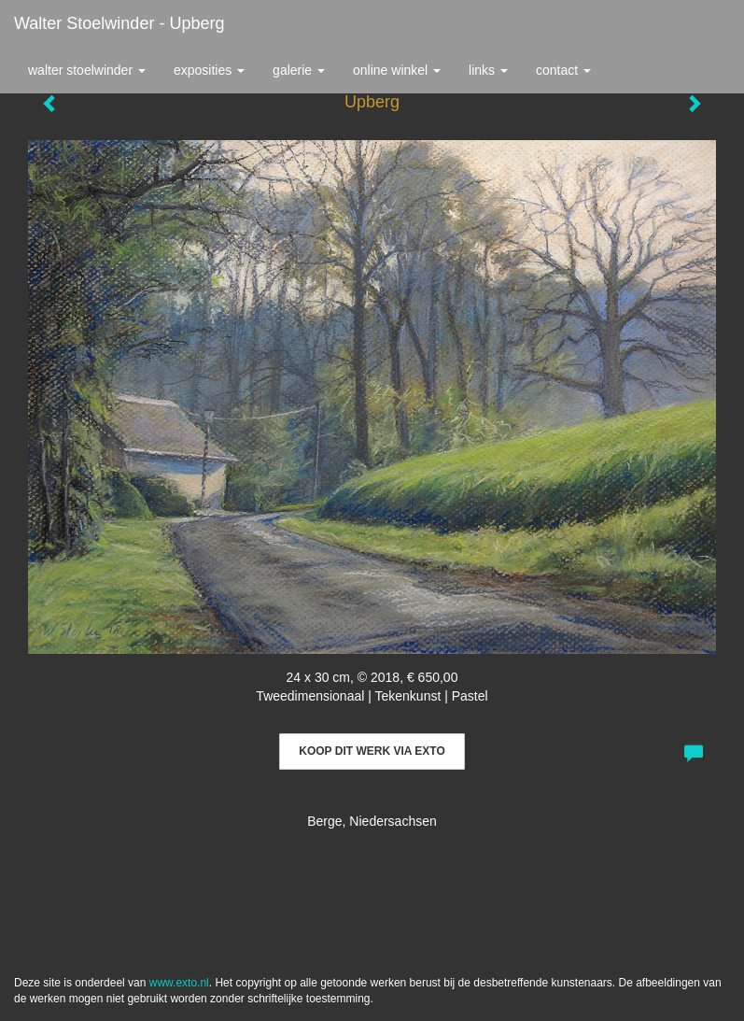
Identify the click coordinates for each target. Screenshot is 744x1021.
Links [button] (488, 70)
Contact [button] (563, 70)
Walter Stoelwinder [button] (87, 70)
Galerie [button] (299, 70)
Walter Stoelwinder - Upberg (119, 23)
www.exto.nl (179, 982)
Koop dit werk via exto (371, 751)
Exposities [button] (209, 70)
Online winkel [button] (397, 70)
